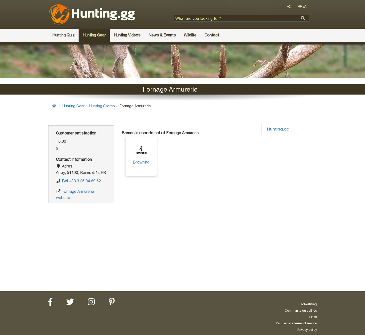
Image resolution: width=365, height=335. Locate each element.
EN (302, 6)
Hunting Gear (73, 106)
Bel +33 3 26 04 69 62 (81, 181)
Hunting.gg (278, 129)
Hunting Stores (102, 106)
